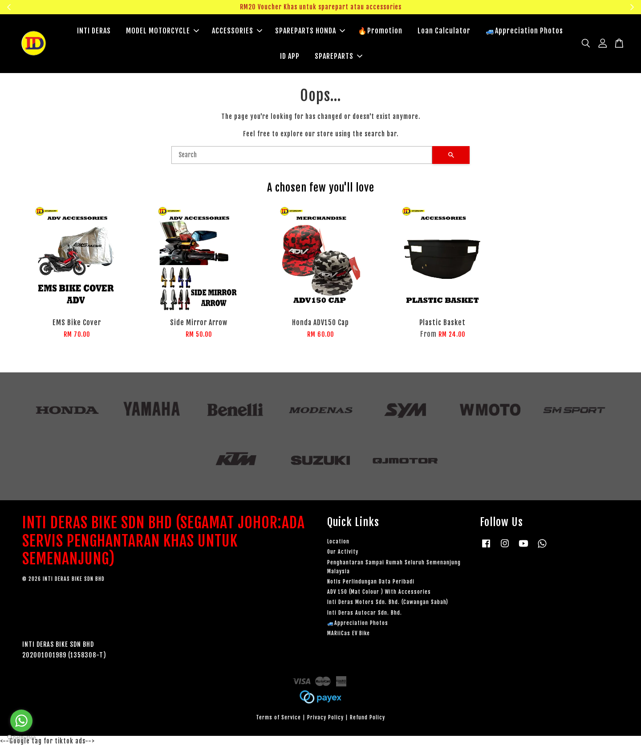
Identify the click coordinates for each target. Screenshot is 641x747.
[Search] (301, 156)
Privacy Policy (325, 718)
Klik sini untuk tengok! (563, 7)
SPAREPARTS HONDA (310, 31)
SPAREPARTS (338, 56)
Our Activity (342, 552)
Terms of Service (278, 718)
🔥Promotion (380, 31)
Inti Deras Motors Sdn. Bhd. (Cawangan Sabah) (387, 603)
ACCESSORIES (237, 31)
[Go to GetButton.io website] (21, 738)
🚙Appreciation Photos (524, 31)
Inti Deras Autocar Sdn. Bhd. (364, 613)
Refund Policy (367, 718)
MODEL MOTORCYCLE (162, 31)
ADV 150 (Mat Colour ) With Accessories (379, 592)
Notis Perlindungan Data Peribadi (370, 582)
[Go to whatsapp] (21, 721)
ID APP (290, 56)
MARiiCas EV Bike (348, 634)
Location (338, 542)
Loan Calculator (444, 31)
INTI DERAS (94, 31)
